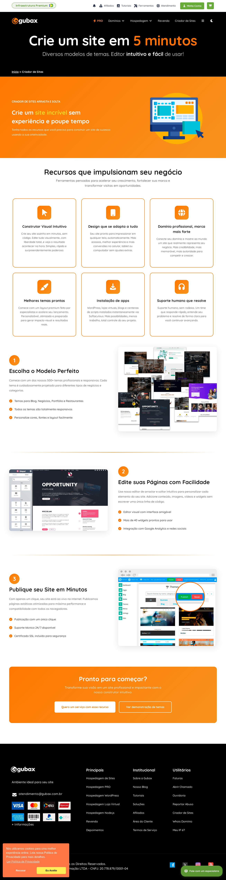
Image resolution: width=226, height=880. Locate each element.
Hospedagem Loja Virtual (103, 804)
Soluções (138, 804)
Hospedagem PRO (98, 787)
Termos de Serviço (145, 830)
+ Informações (23, 824)
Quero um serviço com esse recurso (85, 707)
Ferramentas (144, 5)
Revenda (163, 20)
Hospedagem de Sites (100, 778)
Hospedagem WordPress (102, 795)
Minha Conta (192, 5)
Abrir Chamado (182, 787)
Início (15, 71)
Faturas (178, 778)
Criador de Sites (185, 20)
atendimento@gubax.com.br (40, 794)
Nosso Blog (140, 787)
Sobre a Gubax (142, 778)
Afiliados (106, 5)
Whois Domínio (182, 821)
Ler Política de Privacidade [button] (23, 861)
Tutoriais (123, 5)
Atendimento (166, 5)
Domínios (116, 20)
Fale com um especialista (201, 871)
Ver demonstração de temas (145, 707)
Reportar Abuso (183, 804)
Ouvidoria (179, 795)
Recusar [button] (21, 870)
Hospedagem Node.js (100, 812)
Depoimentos (95, 830)
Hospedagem (141, 20)
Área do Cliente (143, 821)
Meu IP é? (179, 830)
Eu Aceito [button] (51, 870)
